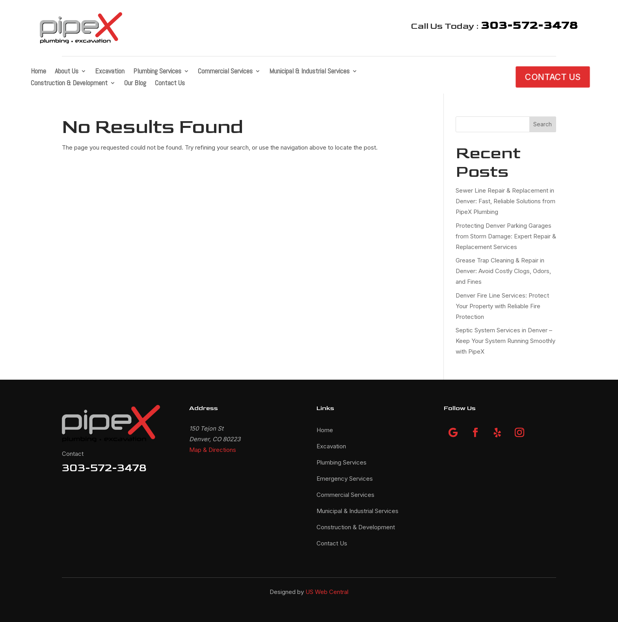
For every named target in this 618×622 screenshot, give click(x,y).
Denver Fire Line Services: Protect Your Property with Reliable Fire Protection (502, 306)
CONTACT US (553, 77)
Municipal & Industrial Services (309, 71)
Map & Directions (212, 449)
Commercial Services (225, 71)
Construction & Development (69, 83)
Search (542, 124)
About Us (66, 71)
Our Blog (135, 83)
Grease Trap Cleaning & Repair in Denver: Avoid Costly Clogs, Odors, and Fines (503, 271)
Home (38, 71)
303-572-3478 (104, 467)
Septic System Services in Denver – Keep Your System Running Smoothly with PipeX (505, 340)
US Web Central (326, 592)
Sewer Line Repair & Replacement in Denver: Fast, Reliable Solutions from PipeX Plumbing (505, 201)
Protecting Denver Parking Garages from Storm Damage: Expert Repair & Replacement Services (506, 236)
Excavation (110, 71)
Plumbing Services (157, 71)
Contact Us (170, 83)
